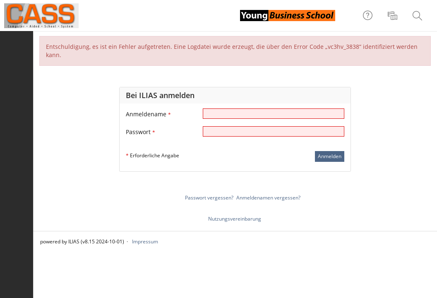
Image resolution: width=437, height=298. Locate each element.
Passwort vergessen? (209, 197)
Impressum (145, 241)
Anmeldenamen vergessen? (268, 197)
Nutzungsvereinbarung (234, 218)
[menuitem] (393, 15)
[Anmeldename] (273, 113)
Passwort (140, 132)
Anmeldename (148, 114)
